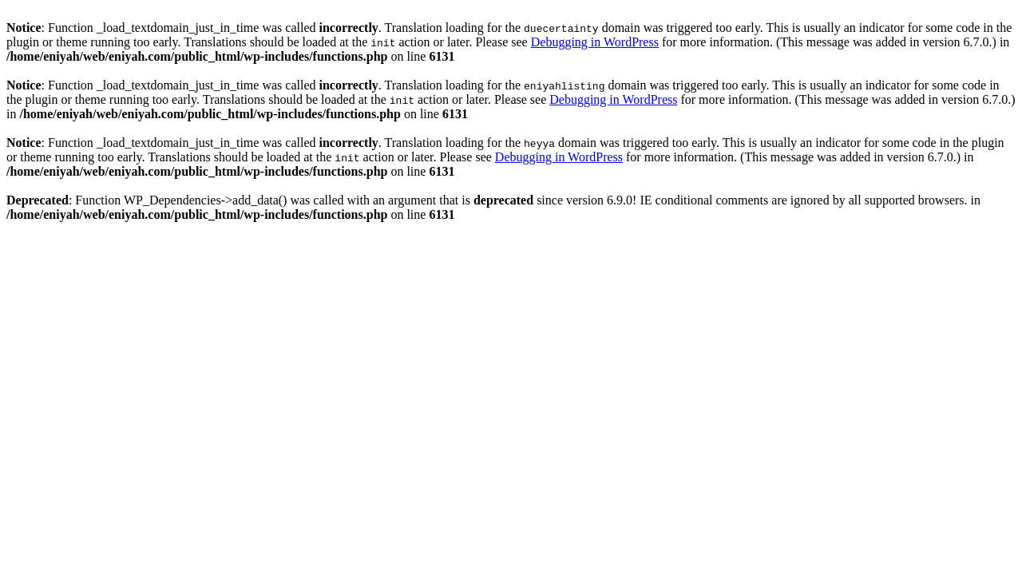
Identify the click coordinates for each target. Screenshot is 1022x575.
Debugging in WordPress (595, 42)
